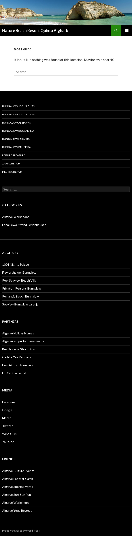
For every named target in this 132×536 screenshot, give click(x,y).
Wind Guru (9, 434)
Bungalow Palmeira (16, 147)
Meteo (6, 418)
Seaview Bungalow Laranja (20, 304)
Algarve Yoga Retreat (17, 510)
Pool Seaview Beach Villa (19, 280)
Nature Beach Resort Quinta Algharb (35, 30)
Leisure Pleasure (13, 155)
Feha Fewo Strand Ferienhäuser (24, 225)
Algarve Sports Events (17, 486)
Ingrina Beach (12, 171)
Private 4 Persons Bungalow (21, 288)
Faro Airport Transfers (17, 365)
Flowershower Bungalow (19, 272)
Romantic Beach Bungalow (20, 296)
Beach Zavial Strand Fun (18, 349)
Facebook (8, 402)
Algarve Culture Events (18, 471)
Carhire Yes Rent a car (17, 357)
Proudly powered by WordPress (21, 530)
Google (7, 410)
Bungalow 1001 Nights (18, 106)
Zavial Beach (11, 163)
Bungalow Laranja (16, 139)
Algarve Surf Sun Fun (16, 494)
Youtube (8, 442)
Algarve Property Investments (23, 341)
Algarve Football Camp (17, 479)
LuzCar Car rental (14, 373)
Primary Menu (126, 30)
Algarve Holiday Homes (18, 333)
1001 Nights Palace (15, 264)
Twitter (7, 426)
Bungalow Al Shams (16, 122)
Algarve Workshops (15, 217)
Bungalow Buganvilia (18, 130)
